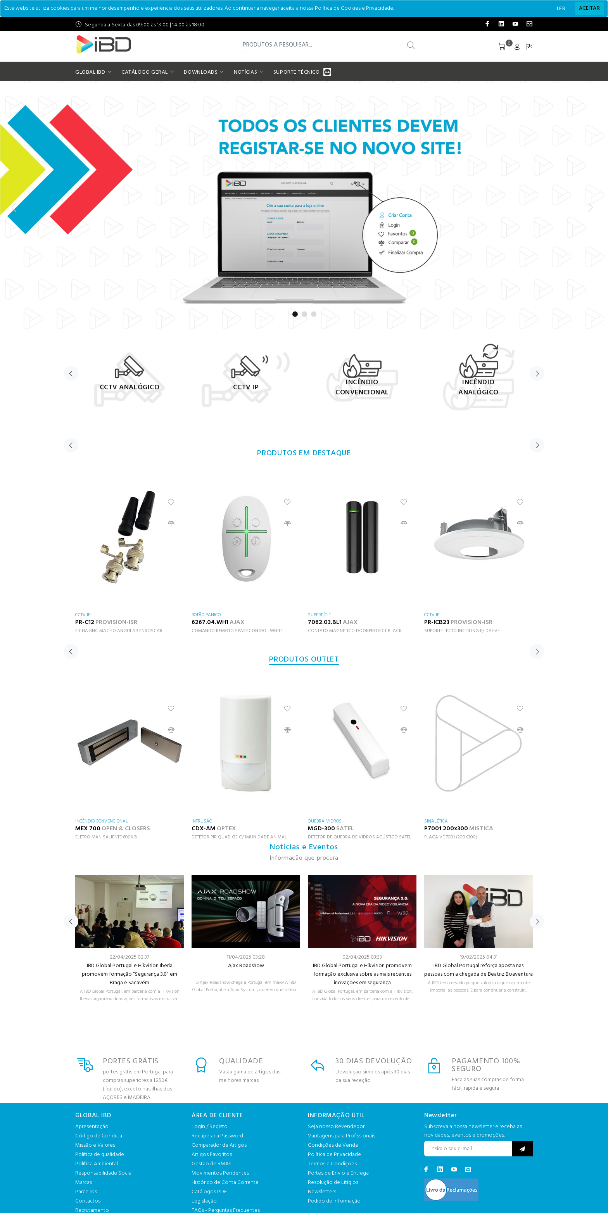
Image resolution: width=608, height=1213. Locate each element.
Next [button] (537, 373)
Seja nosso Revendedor (336, 1126)
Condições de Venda (333, 1145)
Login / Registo (210, 1126)
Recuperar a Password (217, 1136)
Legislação (204, 1201)
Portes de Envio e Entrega (338, 1173)
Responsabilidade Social (104, 1173)
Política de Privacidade (334, 1154)
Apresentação (92, 1126)
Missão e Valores (95, 1145)
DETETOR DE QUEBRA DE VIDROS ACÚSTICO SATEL (359, 837)
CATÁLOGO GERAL (144, 72)
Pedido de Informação (334, 1201)
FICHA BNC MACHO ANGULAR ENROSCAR (118, 631)
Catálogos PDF (209, 1191)
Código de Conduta (98, 1136)
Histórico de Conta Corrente (225, 1182)
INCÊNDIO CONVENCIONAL (101, 821)
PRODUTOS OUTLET (304, 660)
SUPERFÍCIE (319, 615)
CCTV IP (82, 615)
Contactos (87, 1201)
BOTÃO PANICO (206, 615)
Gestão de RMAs (211, 1163)
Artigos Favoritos (212, 1154)
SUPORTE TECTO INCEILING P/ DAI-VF (462, 631)
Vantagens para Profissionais (341, 1136)
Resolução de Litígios (333, 1182)
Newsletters (322, 1191)
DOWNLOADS (201, 72)
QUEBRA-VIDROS (325, 821)
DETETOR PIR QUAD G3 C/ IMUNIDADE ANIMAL (239, 837)
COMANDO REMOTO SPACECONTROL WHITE (237, 631)
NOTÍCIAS (245, 72)
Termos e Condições (332, 1163)
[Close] (589, 8)
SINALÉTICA (436, 821)
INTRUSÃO (202, 821)
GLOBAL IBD (90, 72)
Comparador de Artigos (219, 1145)
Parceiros (86, 1191)
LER (561, 8)
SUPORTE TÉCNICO (297, 72)
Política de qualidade (99, 1154)
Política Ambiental (96, 1163)
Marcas (83, 1182)
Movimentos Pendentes (220, 1173)
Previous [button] (71, 373)
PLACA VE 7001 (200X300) (450, 837)
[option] (129, 375)
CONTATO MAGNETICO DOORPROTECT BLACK (355, 631)
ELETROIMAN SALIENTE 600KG (106, 837)
